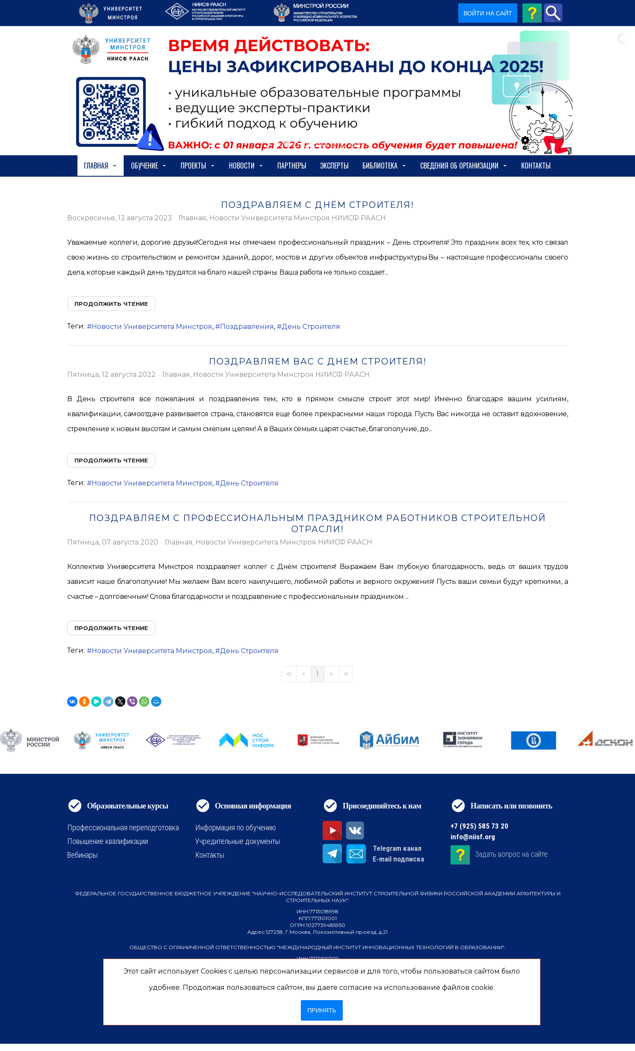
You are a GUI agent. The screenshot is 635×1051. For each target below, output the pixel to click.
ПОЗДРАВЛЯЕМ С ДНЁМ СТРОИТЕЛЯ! (317, 205)
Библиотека (384, 165)
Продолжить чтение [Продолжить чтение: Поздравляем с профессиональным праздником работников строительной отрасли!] (111, 628)
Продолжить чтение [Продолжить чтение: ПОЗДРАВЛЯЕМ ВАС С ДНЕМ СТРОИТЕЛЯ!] (111, 460)
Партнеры (291, 165)
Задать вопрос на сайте (511, 854)
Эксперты (334, 165)
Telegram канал (397, 848)
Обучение (149, 165)
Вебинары (82, 854)
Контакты (536, 165)
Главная (100, 165)
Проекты (198, 165)
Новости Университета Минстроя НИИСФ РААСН (297, 218)
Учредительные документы (237, 841)
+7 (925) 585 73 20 (479, 826)
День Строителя (311, 327)
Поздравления (247, 327)
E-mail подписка (398, 859)
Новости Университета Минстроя (152, 327)
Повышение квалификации (107, 841)
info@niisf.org (473, 836)
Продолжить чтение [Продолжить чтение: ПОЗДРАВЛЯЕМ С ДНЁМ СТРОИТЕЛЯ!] (111, 303)
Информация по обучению (235, 827)
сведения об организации (463, 165)
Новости (246, 165)
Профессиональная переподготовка (123, 827)
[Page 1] (317, 674)
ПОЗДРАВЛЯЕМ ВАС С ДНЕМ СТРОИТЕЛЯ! (318, 361)
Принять (321, 1010)
